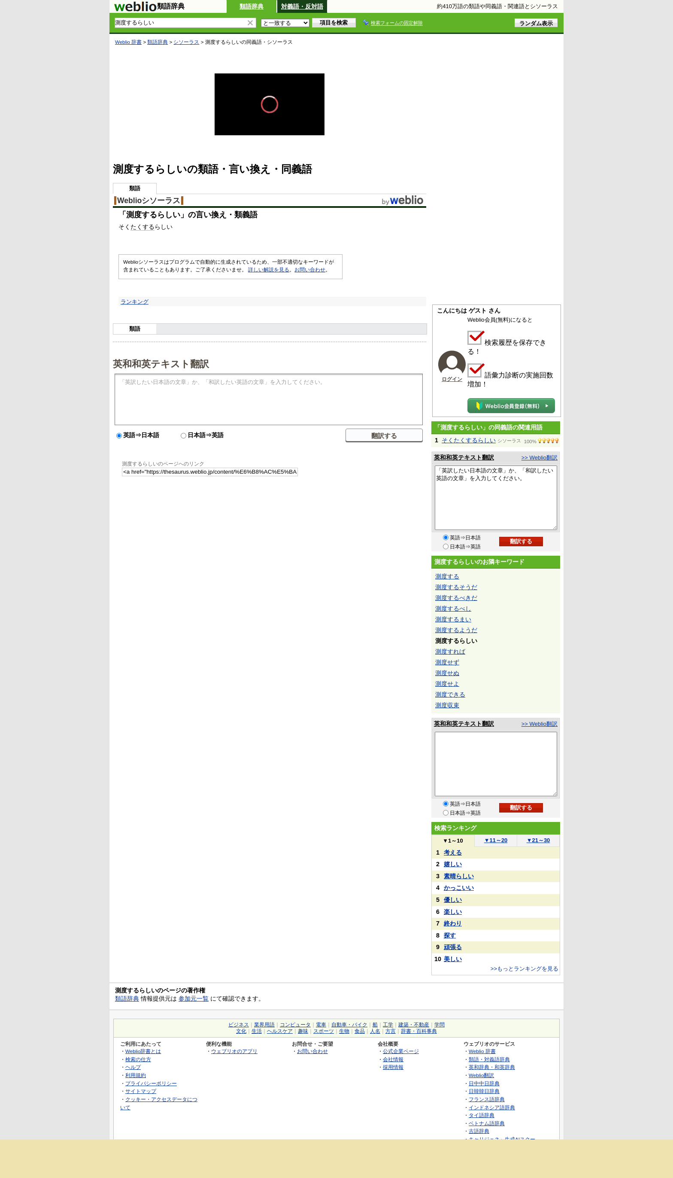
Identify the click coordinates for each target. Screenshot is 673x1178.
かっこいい (459, 887)
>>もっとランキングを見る (524, 968)
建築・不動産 (413, 1024)
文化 (241, 1031)
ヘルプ (133, 1067)
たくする (142, 226)
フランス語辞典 (487, 1099)
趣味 (303, 1031)
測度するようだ (456, 630)
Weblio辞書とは (143, 1051)
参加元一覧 (194, 998)
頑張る (453, 947)
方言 (390, 1031)
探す (450, 935)
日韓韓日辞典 (484, 1091)
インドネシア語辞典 (492, 1107)
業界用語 (264, 1024)
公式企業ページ (401, 1051)
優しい (453, 899)
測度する (447, 576)
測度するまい (453, 619)
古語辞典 (479, 1131)
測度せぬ (447, 673)
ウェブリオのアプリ (234, 1051)
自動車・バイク (349, 1024)
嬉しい (453, 864)
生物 (344, 1031)
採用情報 (393, 1067)
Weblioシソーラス (148, 200)
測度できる (450, 694)
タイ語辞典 (481, 1115)
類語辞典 (251, 6)
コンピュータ (295, 1024)
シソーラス (186, 42)
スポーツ (323, 1031)
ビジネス (238, 1024)
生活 (257, 1031)
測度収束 (447, 705)
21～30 (538, 840)
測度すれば (450, 651)
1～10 (453, 840)
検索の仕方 (138, 1059)
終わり (453, 923)
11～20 (496, 840)
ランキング (135, 301)
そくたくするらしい (469, 440)
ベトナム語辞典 (487, 1123)
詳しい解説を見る (268, 269)
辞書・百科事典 (419, 1031)
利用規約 (135, 1075)
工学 (388, 1024)
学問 (439, 1024)
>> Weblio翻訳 (539, 457)
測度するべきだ (456, 597)
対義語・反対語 (302, 6)
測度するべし (453, 608)
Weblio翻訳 (481, 1075)
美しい (453, 959)
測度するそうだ (456, 587)
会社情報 (393, 1059)
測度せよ (447, 683)
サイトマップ (140, 1091)
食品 (360, 1031)
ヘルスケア (280, 1031)
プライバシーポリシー (151, 1083)
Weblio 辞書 (128, 42)
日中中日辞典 (484, 1083)
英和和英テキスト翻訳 (161, 363)
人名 (375, 1031)
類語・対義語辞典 (489, 1059)
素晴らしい (459, 876)
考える (453, 852)
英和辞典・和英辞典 (492, 1067)
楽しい (453, 911)
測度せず (447, 662)
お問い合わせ (309, 269)
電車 (321, 1024)
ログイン (452, 379)
